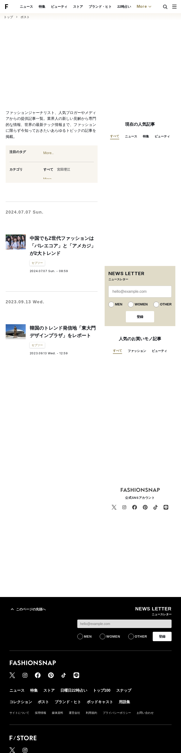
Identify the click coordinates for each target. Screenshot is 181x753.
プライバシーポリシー (117, 712)
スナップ (123, 690)
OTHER (166, 304)
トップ (8, 17)
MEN (118, 304)
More (145, 6)
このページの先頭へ (27, 609)
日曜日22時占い (73, 690)
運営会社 (74, 712)
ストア (78, 6)
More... (48, 153)
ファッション (137, 351)
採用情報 (40, 712)
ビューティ (59, 6)
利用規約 (91, 712)
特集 (42, 6)
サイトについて (19, 712)
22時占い (124, 6)
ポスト (25, 17)
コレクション (20, 702)
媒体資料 (57, 712)
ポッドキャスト (100, 702)
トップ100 (102, 690)
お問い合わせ (145, 712)
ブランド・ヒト (100, 6)
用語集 (124, 702)
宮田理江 (63, 169)
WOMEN (141, 304)
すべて (48, 169)
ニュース (26, 6)
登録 (140, 317)
